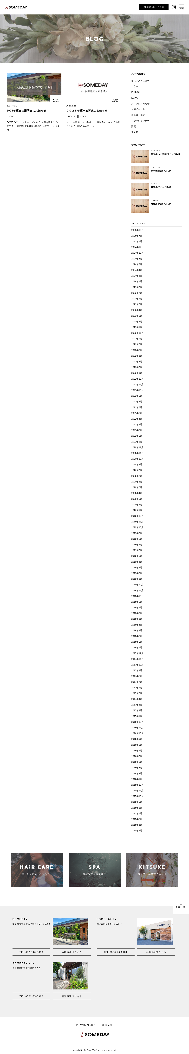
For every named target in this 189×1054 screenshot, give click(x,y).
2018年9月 (136, 601)
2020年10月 (137, 458)
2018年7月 (136, 613)
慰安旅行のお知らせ (161, 187)
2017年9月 (136, 670)
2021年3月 (136, 430)
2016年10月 (137, 733)
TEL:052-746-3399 (31, 952)
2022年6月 (136, 356)
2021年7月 (136, 407)
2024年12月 (137, 247)
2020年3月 (136, 499)
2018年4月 (136, 630)
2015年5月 (136, 824)
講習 (133, 126)
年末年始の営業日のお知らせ (165, 154)
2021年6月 (136, 413)
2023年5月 (136, 304)
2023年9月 (136, 287)
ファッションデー (140, 120)
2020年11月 (137, 453)
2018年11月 (137, 590)
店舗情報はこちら (72, 952)
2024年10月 (137, 252)
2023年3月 (136, 316)
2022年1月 (136, 373)
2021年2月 (136, 436)
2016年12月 (137, 722)
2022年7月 (136, 350)
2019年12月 (137, 516)
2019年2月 (136, 573)
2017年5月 (136, 693)
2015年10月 (137, 796)
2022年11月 (137, 333)
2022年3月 (136, 361)
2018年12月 (137, 584)
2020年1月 (136, 510)
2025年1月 (136, 241)
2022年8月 (136, 344)
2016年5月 (136, 762)
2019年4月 (136, 561)
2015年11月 (137, 790)
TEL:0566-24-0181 (115, 952)
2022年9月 (136, 338)
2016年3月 (136, 767)
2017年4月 (136, 699)
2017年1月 (136, 716)
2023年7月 (136, 293)
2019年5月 (136, 556)
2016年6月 (136, 756)
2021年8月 (136, 401)
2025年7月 (136, 235)
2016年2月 (136, 773)
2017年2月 (136, 710)
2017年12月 (137, 653)
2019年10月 (137, 527)
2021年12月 (137, 378)
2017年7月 (136, 682)
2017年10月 (137, 664)
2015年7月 (136, 813)
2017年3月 (136, 704)
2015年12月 (137, 785)
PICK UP (72, 116)
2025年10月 (137, 230)
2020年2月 (136, 504)
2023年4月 (136, 310)
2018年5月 (136, 624)
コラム (134, 86)
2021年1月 (136, 441)
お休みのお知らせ (140, 103)
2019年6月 (136, 550)
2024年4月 (136, 270)
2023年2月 (136, 321)
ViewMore (56, 100)
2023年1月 (136, 327)
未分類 (134, 132)
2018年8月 (136, 607)
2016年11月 (137, 727)
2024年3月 (136, 275)
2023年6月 (136, 298)
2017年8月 (136, 676)
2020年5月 (136, 487)
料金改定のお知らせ (161, 204)
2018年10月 (137, 596)
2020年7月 (136, 476)
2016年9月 (136, 739)
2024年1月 (136, 281)
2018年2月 (136, 641)
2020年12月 (137, 447)
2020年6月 (136, 481)
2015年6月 (136, 819)
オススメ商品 (138, 115)
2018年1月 (136, 647)
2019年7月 (136, 544)
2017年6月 (136, 687)
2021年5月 (136, 418)
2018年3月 (136, 636)
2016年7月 (136, 750)
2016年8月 (136, 745)
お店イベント (138, 109)
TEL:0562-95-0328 (31, 996)
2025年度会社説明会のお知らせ (26, 110)
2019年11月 (137, 521)
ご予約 (154, 7)
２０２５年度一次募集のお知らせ (87, 110)
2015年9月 (136, 802)
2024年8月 (136, 258)
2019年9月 (136, 533)
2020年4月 (136, 493)
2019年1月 (136, 579)
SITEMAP (107, 1025)
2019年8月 (136, 539)
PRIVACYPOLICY (85, 1025)
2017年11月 (137, 659)
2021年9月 (136, 396)
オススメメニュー (140, 80)
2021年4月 (136, 424)
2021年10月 (137, 390)
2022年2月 (136, 367)
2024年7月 (136, 264)
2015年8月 (136, 807)
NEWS (11, 116)
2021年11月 (137, 384)
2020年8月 (136, 470)
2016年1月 (136, 779)
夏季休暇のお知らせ (161, 171)
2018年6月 (136, 619)
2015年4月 (136, 830)
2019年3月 (136, 567)
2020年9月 (136, 464)
